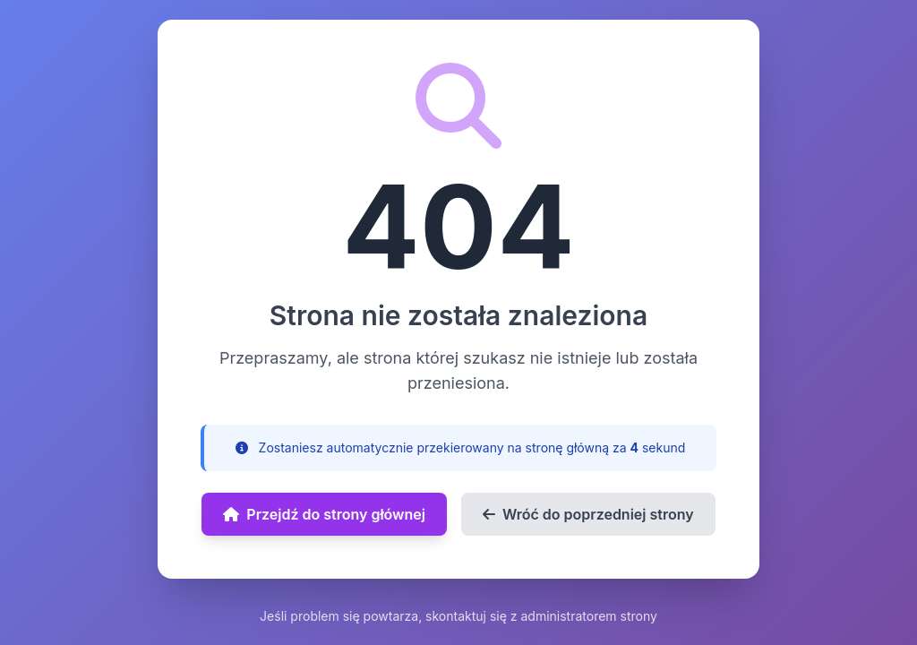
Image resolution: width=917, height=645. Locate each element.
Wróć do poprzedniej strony (588, 514)
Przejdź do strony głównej (324, 514)
